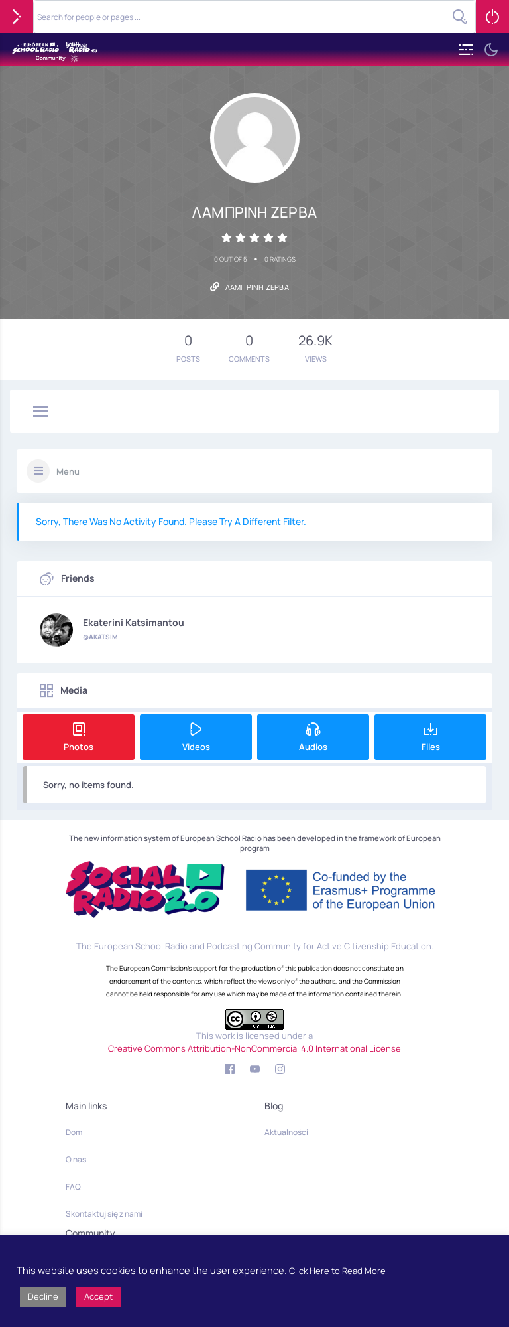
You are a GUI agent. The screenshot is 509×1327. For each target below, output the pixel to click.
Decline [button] (43, 1296)
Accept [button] (98, 1296)
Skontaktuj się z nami (104, 1213)
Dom (74, 1132)
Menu (68, 471)
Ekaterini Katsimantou (133, 622)
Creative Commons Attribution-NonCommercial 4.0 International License (254, 1048)
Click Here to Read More (337, 1271)
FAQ (73, 1186)
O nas (76, 1159)
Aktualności (286, 1132)
